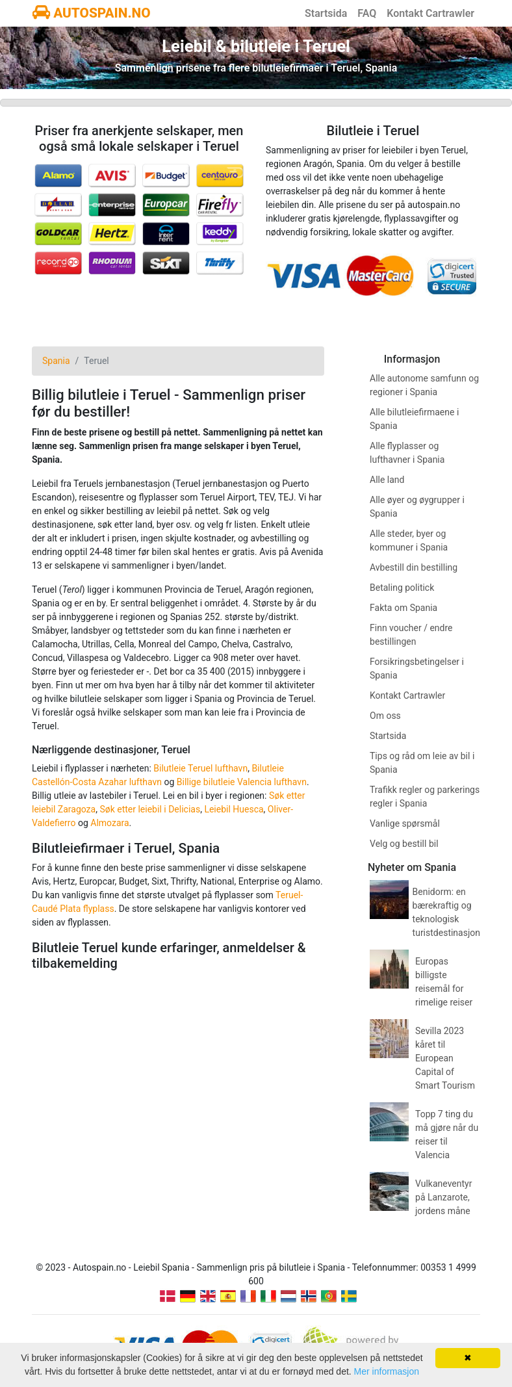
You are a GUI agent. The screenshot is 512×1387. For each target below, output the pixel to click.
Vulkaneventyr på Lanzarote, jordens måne (443, 1197)
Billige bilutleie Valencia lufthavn (242, 782)
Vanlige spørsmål (405, 823)
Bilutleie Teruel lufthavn (200, 768)
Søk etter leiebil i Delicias (149, 809)
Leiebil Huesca (233, 809)
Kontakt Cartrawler (430, 13)
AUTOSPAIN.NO (91, 13)
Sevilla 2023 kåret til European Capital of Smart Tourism (445, 1058)
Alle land (387, 479)
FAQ (366, 13)
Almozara (109, 823)
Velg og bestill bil (404, 843)
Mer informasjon (386, 1371)
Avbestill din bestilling (413, 567)
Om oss (385, 715)
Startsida (326, 13)
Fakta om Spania (403, 608)
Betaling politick (402, 587)
